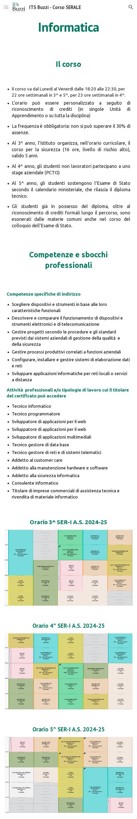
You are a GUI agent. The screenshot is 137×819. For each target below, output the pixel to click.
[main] (68, 27)
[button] (6, 7)
